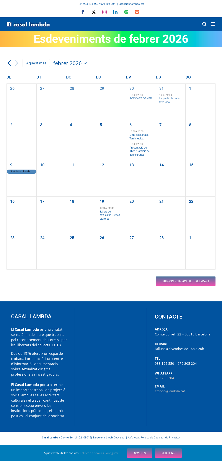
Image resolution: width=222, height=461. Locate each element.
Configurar (112, 453)
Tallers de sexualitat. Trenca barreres (110, 215)
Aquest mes (36, 62)
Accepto (140, 453)
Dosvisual (119, 437)
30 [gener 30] (131, 88)
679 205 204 (164, 378)
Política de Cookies (92, 453)
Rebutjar (168, 453)
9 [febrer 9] (11, 165)
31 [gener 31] (161, 88)
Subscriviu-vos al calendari (185, 281)
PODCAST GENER (140, 98)
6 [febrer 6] (130, 125)
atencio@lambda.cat (131, 4)
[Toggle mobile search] (204, 24)
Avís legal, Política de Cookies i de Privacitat (154, 437)
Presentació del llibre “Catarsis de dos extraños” (139, 151)
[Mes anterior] (9, 63)
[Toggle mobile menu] (213, 24)
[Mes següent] (16, 63)
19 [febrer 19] (102, 201)
